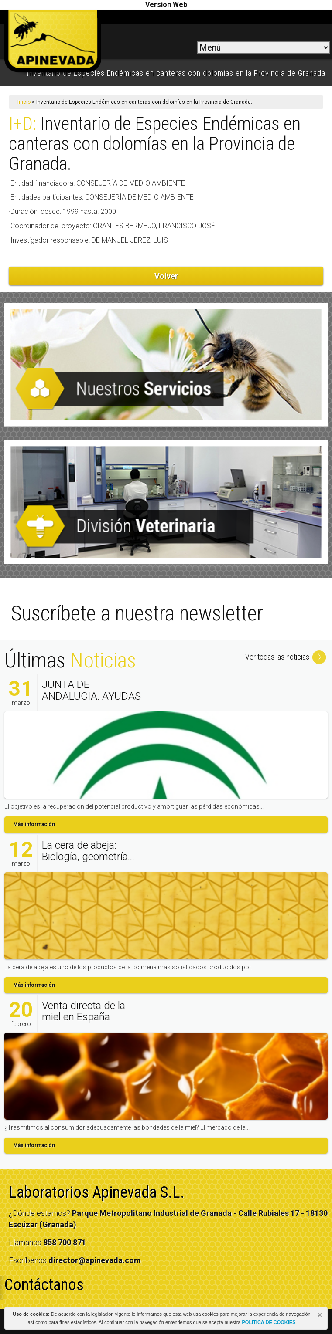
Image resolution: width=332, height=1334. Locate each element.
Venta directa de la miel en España (83, 1011)
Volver (166, 276)
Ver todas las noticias (286, 656)
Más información (34, 824)
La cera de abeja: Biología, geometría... (88, 851)
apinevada (52, 42)
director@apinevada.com (94, 1260)
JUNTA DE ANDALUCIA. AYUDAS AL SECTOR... (91, 696)
